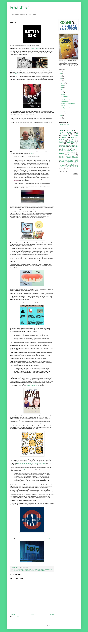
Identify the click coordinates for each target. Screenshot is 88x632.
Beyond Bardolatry (64, 96)
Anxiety (15, 569)
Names (61, 159)
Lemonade (16, 570)
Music (71, 146)
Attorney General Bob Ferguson (22, 569)
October (63, 82)
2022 (61, 76)
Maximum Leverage (31, 538)
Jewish (67, 159)
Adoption (61, 150)
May (62, 89)
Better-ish (63, 105)
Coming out (75, 156)
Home (32, 614)
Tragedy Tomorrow (35, 48)
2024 (61, 73)
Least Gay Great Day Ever (46, 538)
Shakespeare (70, 162)
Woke (32, 153)
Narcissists (28, 570)
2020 (61, 80)
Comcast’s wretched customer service (41, 249)
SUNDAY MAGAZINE (64, 124)
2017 (61, 118)
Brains (30, 569)
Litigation (73, 145)
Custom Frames (64, 108)
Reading (76, 143)
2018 (61, 117)
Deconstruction (61, 166)
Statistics (67, 166)
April (62, 91)
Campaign (70, 164)
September (63, 83)
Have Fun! (63, 94)
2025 (61, 71)
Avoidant (18, 354)
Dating (62, 157)
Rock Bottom (39, 570)
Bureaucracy (71, 154)
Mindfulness (75, 157)
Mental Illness (23, 570)
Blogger (49, 625)
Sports (67, 165)
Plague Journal (71, 152)
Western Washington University (65, 160)
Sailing (66, 168)
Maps (65, 164)
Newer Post (13, 614)
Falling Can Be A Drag (32, 385)
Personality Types (63, 156)
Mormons (68, 143)
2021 (61, 78)
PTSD (35, 570)
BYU (74, 153)
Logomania (75, 148)
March (62, 92)
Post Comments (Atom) (20, 616)
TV (68, 153)
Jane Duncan (70, 161)
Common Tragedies (65, 101)
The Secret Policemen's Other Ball (68, 103)
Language (61, 142)
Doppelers (61, 154)
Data (74, 149)
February (63, 111)
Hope (65, 146)
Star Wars (62, 168)
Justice (12, 570)
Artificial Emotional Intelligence (38, 364)
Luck (77, 166)
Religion (62, 161)
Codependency (37, 569)
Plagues (32, 570)
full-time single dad (19, 73)
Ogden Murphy (65, 148)
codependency (29, 344)
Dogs (76, 146)
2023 (61, 75)
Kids (72, 137)
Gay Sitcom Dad (65, 149)
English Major (64, 145)
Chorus (33, 569)
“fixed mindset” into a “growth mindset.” (23, 469)
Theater (60, 152)
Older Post (51, 614)
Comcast (42, 569)
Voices (71, 165)
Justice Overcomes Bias (66, 99)
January (63, 112)
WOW (76, 161)
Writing (43, 570)
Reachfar (19, 7)
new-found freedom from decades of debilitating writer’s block (31, 463)
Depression (61, 153)
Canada (61, 139)
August (62, 85)
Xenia (75, 165)
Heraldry (72, 166)
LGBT (19, 570)
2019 (61, 115)
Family (46, 569)
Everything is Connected (66, 98)
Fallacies (76, 160)
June (62, 87)
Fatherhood (49, 569)
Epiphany (69, 157)
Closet (60, 146)
